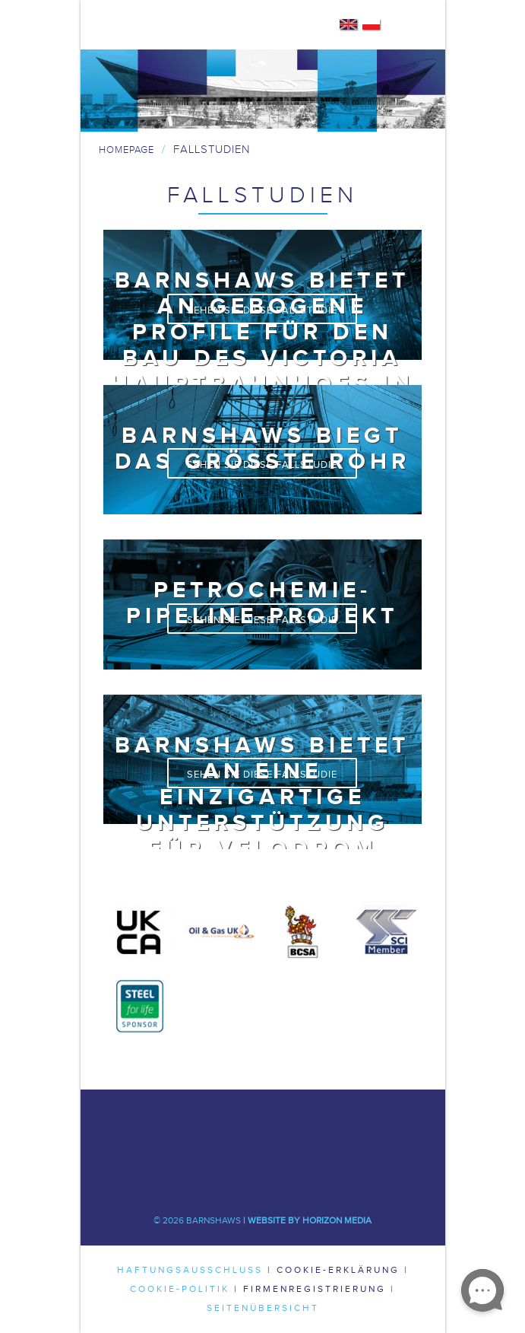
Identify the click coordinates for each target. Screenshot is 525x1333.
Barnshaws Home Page (155, 25)
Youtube (217, 1173)
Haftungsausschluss (190, 1270)
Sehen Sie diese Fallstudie (262, 310)
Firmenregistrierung (314, 1289)
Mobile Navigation (412, 25)
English (349, 25)
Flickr (308, 1173)
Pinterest (263, 1173)
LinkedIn (308, 1127)
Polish (371, 25)
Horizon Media (337, 1220)
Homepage (126, 150)
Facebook (217, 1127)
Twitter (263, 1127)
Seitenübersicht (263, 1308)
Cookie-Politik (179, 1289)
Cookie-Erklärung (338, 1270)
